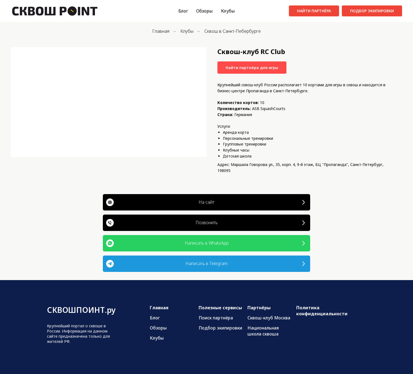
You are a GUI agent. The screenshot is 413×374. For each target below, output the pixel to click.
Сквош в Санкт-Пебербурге (232, 31)
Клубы (228, 11)
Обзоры (204, 11)
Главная (160, 31)
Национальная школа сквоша (263, 331)
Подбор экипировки (220, 328)
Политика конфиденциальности (322, 311)
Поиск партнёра (216, 318)
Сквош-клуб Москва (268, 318)
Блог (183, 11)
